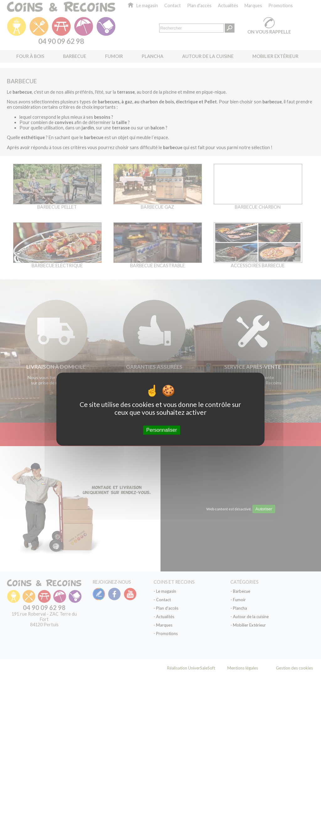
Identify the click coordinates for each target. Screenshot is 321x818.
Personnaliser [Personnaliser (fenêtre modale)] (161, 430)
